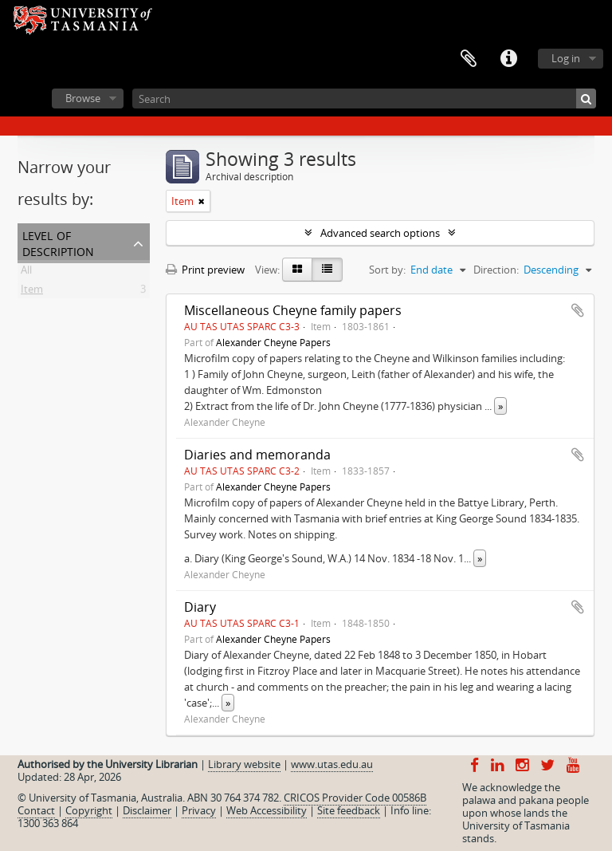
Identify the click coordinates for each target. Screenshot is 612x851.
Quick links (508, 59)
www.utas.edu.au (332, 764)
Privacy (199, 810)
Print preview (205, 269)
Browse (82, 98)
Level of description (58, 242)
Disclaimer (147, 810)
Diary (200, 607)
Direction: (496, 269)
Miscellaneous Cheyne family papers (293, 310)
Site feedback (348, 810)
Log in (565, 58)
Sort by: (387, 269)
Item (32, 292)
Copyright (88, 810)
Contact (36, 810)
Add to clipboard (578, 310)
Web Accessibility (266, 810)
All (26, 273)
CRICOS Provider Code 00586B (355, 797)
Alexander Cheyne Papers (273, 342)
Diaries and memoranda (257, 454)
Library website (244, 764)
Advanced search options (380, 233)
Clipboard (468, 59)
